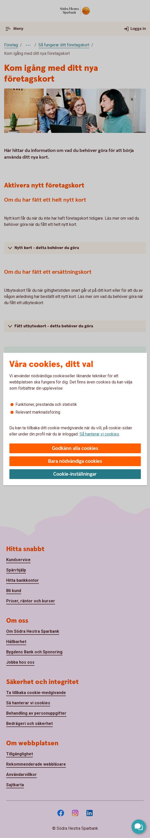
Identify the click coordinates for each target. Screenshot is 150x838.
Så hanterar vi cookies (99, 434)
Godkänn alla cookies (75, 448)
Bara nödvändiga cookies (75, 461)
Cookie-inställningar (75, 474)
